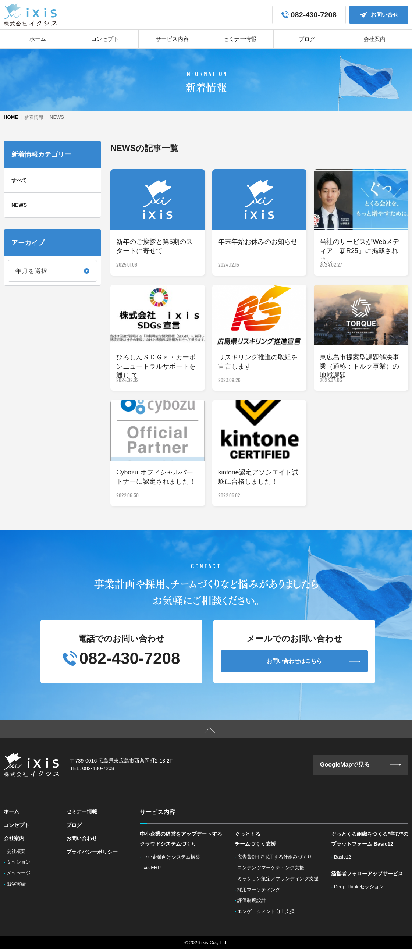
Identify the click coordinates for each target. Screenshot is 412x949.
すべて (19, 180)
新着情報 (33, 117)
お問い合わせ (81, 838)
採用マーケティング (261, 889)
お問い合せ (379, 14)
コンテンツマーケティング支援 (273, 867)
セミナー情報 (239, 39)
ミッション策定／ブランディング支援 (280, 878)
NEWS (19, 205)
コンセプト (105, 39)
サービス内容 (172, 39)
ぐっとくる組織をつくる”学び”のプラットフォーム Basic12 (369, 839)
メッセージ (21, 873)
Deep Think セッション (360, 886)
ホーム (37, 39)
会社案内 (374, 39)
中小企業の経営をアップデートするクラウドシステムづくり (181, 839)
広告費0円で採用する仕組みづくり (277, 857)
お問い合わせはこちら (313, 661)
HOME (11, 117)
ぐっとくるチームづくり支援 (255, 839)
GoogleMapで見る (360, 764)
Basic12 (344, 857)
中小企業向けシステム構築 (173, 857)
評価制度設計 (254, 900)
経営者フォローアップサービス (367, 874)
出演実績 (18, 884)
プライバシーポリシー (92, 852)
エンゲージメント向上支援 (268, 911)
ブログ (307, 39)
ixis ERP (154, 867)
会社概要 (18, 851)
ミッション (21, 862)
